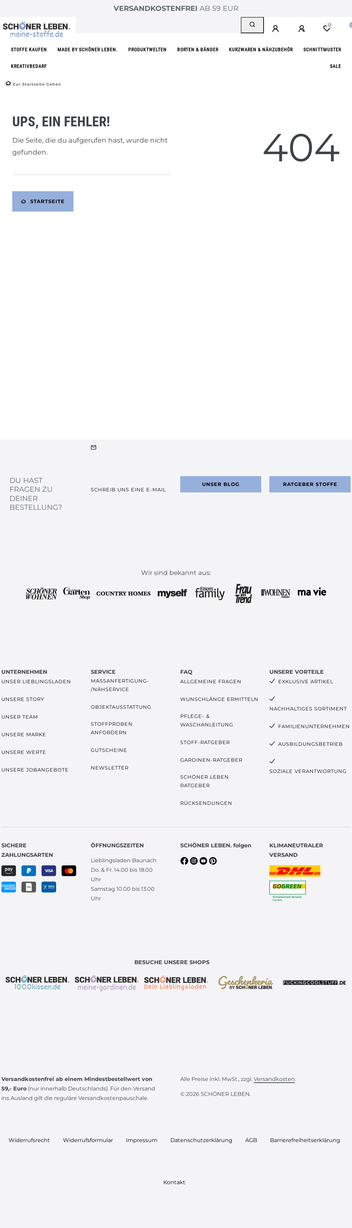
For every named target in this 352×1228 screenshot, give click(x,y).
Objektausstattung (121, 707)
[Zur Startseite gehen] (33, 84)
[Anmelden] (276, 29)
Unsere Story (22, 699)
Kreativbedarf (29, 66)
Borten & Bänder (197, 50)
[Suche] (252, 25)
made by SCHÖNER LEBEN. (87, 50)
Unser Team (19, 717)
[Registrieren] (302, 29)
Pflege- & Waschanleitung (206, 720)
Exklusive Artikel (305, 682)
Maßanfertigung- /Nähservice (120, 685)
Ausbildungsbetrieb (310, 744)
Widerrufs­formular (88, 1140)
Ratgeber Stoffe (310, 484)
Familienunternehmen (314, 726)
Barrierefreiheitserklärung (305, 1140)
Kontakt (174, 1182)
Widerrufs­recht (29, 1140)
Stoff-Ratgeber (205, 742)
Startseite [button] (43, 201)
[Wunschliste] (326, 28)
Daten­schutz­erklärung (201, 1140)
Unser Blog (220, 484)
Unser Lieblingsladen (36, 682)
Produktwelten (147, 50)
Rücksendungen (206, 803)
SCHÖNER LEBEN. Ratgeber (205, 781)
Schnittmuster (322, 50)
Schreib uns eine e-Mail (128, 490)
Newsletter (110, 768)
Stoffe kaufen (29, 50)
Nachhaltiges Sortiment (308, 709)
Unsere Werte (23, 752)
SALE (335, 66)
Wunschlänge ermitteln (219, 699)
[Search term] (158, 25)
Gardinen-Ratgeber (211, 760)
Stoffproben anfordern (112, 728)
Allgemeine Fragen (210, 682)
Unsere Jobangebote (35, 770)
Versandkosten (274, 1079)
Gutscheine (109, 750)
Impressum (141, 1140)
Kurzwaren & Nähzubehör (261, 50)
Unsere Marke (23, 735)
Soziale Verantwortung (308, 771)
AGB (251, 1140)
